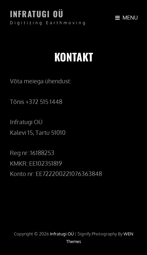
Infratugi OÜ (37, 14)
